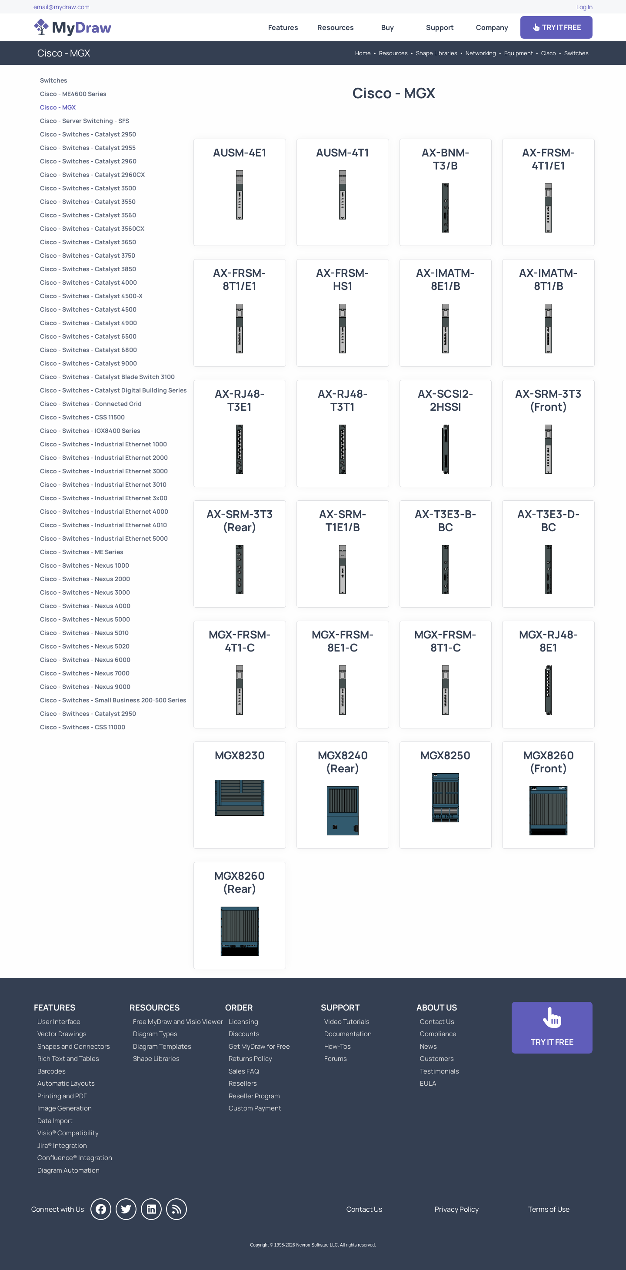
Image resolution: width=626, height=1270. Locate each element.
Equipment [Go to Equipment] (518, 53)
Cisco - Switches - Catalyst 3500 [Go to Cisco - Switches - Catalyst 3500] (88, 188)
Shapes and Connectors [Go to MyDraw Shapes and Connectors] (73, 1046)
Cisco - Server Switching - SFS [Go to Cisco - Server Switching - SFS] (84, 120)
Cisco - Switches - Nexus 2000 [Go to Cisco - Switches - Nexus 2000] (85, 579)
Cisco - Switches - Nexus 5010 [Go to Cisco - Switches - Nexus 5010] (84, 632)
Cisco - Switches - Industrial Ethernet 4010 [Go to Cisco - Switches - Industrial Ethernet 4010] (103, 525)
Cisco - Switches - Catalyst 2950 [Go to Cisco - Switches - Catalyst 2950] (88, 134)
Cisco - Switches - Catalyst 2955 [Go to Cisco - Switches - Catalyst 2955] (88, 147)
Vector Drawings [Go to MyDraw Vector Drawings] (62, 1033)
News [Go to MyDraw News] (428, 1046)
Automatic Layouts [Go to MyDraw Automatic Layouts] (66, 1083)
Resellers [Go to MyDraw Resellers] (243, 1083)
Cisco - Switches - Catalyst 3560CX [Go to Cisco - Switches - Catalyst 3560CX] (92, 228)
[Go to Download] (552, 1028)
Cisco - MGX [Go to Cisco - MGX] (58, 107)
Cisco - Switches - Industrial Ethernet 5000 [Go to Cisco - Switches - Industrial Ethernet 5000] (104, 538)
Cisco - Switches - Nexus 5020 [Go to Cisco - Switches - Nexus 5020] (85, 646)
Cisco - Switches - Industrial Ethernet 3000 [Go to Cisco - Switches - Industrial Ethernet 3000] (104, 471)
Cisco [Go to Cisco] (548, 53)
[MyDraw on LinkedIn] (151, 1209)
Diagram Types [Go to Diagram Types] (155, 1033)
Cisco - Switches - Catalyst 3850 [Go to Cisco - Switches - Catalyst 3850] (88, 269)
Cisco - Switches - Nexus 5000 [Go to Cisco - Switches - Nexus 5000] (85, 619)
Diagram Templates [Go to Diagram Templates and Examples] (162, 1046)
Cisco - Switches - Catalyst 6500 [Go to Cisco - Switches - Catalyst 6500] (88, 336)
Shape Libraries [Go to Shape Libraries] (436, 53)
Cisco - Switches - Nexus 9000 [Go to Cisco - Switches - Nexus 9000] (85, 686)
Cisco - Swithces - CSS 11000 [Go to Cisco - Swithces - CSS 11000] (82, 727)
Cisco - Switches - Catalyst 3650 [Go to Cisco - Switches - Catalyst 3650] (88, 242)
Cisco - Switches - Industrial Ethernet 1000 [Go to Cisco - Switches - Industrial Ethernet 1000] (103, 444)
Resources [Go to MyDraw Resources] (335, 27)
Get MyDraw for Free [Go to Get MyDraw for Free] (259, 1046)
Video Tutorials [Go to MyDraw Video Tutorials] (347, 1021)
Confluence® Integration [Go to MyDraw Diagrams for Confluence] (74, 1157)
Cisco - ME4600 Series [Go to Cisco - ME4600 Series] (73, 94)
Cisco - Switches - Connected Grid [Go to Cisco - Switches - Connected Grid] (91, 403)
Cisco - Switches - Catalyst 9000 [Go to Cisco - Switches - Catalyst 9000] (88, 363)
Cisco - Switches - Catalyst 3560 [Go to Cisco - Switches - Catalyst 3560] (88, 215)
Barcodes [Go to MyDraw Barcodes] (51, 1071)
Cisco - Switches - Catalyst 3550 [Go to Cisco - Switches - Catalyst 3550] (88, 201)
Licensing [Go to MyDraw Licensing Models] (243, 1021)
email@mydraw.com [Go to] (61, 7)
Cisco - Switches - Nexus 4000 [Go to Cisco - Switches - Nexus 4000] (85, 606)
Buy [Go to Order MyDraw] (387, 27)
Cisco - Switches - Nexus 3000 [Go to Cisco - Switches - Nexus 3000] (85, 592)
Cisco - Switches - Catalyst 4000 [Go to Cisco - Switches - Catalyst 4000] (88, 282)
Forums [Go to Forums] (335, 1058)
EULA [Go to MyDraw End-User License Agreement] (428, 1083)
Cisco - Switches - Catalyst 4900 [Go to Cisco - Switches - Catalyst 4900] (88, 323)
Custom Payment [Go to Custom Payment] (255, 1108)
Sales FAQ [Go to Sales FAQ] (244, 1071)
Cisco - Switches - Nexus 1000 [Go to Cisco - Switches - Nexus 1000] (84, 565)
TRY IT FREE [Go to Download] (556, 27)
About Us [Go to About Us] (436, 1007)
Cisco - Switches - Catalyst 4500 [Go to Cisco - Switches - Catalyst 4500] (88, 309)
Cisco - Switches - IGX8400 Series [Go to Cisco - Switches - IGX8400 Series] (90, 430)
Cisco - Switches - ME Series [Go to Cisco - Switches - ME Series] (81, 552)
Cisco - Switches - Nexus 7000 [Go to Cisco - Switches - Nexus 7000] (85, 673)
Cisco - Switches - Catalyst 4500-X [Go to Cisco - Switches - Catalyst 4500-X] (91, 296)
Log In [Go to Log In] (584, 7)
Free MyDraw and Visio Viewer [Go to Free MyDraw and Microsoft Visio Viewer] (174, 1021)
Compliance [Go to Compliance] (438, 1033)
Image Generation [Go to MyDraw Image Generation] (64, 1108)
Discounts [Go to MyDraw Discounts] (244, 1033)
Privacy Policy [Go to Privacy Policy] (457, 1209)
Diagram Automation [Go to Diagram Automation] (68, 1170)
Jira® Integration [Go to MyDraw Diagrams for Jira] (62, 1145)
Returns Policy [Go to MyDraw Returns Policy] (250, 1058)
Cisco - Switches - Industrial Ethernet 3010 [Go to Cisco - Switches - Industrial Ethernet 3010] (103, 484)
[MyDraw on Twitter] (126, 1209)
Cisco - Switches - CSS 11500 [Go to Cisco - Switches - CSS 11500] (82, 417)
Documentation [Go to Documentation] (348, 1033)
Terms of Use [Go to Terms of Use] (548, 1209)
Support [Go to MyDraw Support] (440, 27)
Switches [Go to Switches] (576, 53)
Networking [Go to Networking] (481, 53)
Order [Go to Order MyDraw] (239, 1007)
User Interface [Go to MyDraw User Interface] (58, 1021)
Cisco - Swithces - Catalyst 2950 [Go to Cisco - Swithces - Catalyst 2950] (88, 713)
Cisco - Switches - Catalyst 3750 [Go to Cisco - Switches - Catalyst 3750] (87, 255)
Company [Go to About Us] (492, 27)
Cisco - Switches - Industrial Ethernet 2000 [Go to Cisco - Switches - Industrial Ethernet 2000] (104, 457)
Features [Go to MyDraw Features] (283, 27)
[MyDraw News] (176, 1209)
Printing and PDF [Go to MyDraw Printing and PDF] (62, 1095)
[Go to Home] (72, 27)
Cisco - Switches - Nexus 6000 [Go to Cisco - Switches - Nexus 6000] (85, 659)
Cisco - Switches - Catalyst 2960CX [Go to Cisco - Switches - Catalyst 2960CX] (92, 174)
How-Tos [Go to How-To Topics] (337, 1046)
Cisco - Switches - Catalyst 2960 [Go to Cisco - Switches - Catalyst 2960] (88, 161)
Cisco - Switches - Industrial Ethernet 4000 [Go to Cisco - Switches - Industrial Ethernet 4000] (104, 511)
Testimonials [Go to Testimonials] (439, 1071)
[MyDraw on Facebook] (100, 1209)
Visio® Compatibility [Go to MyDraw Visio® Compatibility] (68, 1132)
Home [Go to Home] (363, 53)
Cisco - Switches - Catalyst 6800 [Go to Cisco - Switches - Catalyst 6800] (88, 350)
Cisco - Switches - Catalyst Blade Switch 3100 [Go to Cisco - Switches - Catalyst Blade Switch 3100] (107, 376)
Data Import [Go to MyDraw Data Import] (55, 1120)
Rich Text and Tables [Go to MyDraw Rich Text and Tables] (68, 1058)
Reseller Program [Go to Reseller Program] (254, 1095)
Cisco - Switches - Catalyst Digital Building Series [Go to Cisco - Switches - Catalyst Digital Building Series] (113, 390)
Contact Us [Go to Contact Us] (437, 1021)
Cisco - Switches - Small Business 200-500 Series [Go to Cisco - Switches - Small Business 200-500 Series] (113, 700)
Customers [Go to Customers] (437, 1058)
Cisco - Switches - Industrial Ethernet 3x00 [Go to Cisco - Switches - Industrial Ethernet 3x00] (103, 498)
